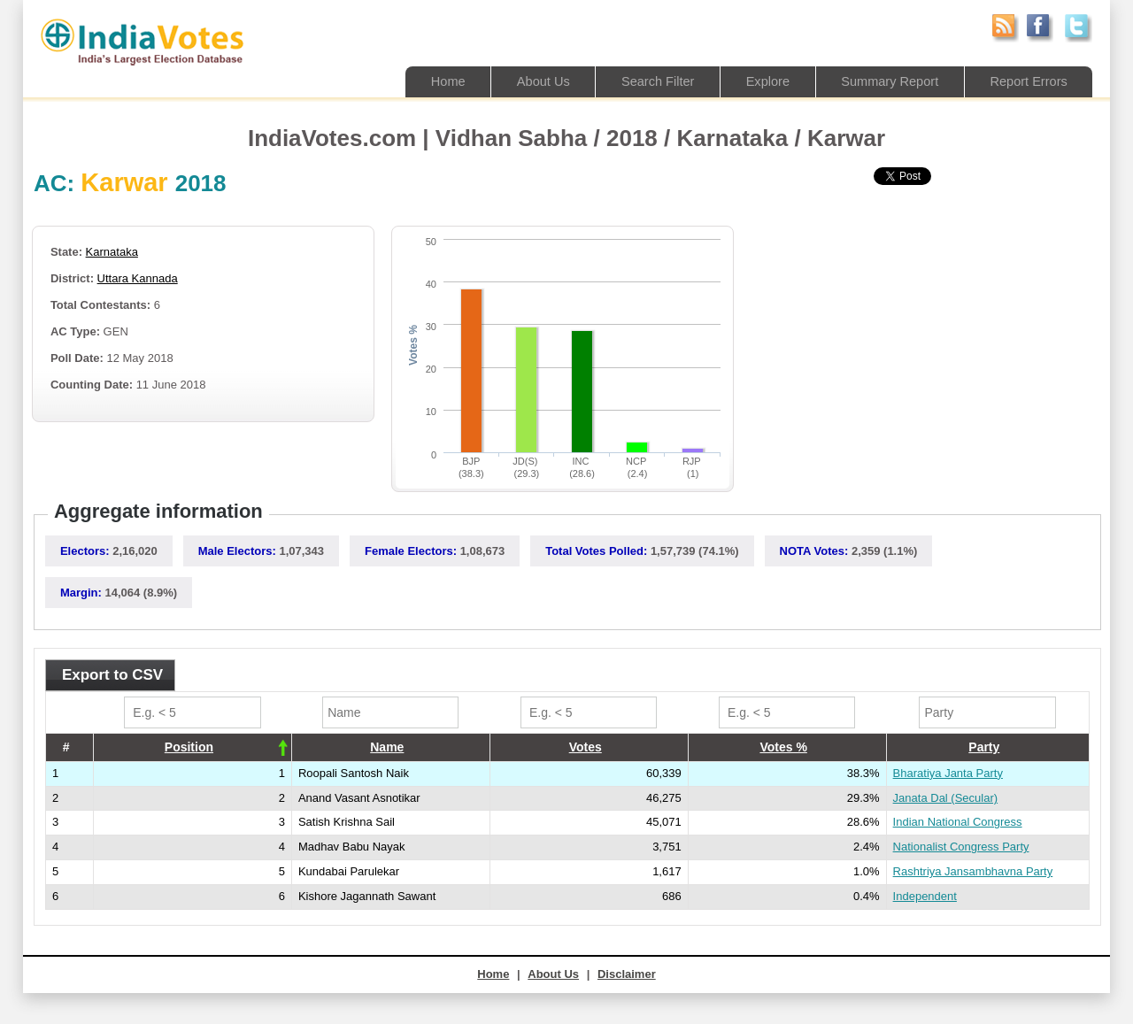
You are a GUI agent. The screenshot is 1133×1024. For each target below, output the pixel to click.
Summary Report (885, 81)
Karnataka (112, 251)
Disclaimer (626, 974)
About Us (530, 81)
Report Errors (1027, 81)
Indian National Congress (957, 821)
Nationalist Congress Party (961, 846)
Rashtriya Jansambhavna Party (973, 871)
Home (433, 81)
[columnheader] (192, 748)
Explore (759, 81)
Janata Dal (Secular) (945, 798)
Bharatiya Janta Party (948, 773)
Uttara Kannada (137, 278)
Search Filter (647, 81)
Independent (925, 896)
